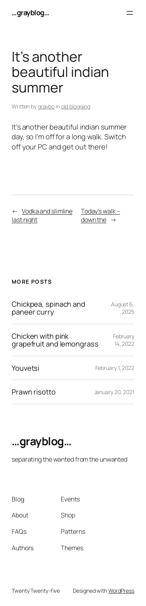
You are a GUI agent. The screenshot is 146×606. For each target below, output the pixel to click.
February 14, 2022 (123, 340)
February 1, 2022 (114, 367)
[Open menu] (129, 13)
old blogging (75, 106)
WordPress (121, 590)
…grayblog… (30, 12)
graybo (46, 106)
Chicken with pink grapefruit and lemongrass (55, 340)
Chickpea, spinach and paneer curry (48, 308)
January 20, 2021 (114, 392)
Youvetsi (25, 368)
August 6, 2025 (122, 308)
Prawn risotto (34, 392)
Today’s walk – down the (100, 215)
